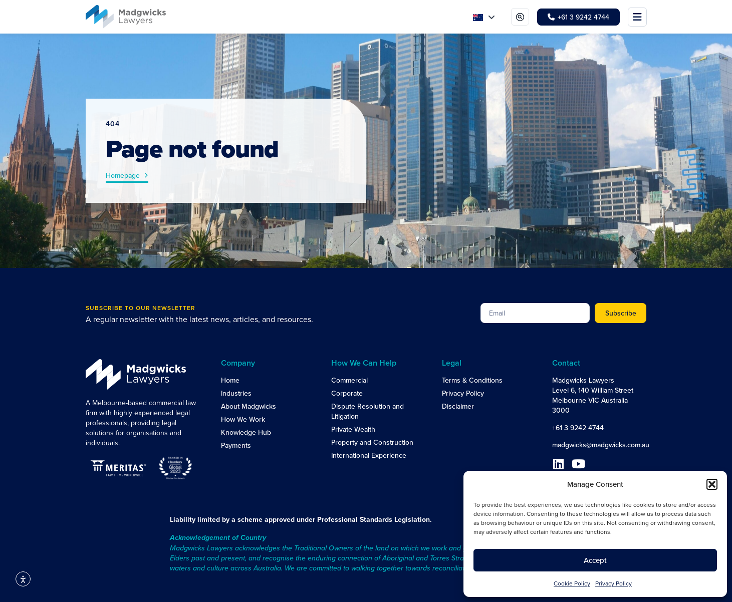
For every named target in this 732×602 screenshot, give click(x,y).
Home (230, 380)
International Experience (368, 455)
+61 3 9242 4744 (578, 428)
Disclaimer (458, 406)
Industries (236, 393)
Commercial (349, 380)
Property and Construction (372, 442)
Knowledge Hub (246, 432)
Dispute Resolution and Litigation (367, 411)
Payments (236, 445)
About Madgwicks (248, 406)
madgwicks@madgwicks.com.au (600, 445)
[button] (712, 484)
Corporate (347, 393)
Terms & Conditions (472, 380)
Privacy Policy (613, 583)
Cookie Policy (572, 583)
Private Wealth (353, 429)
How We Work (243, 419)
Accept (595, 560)
